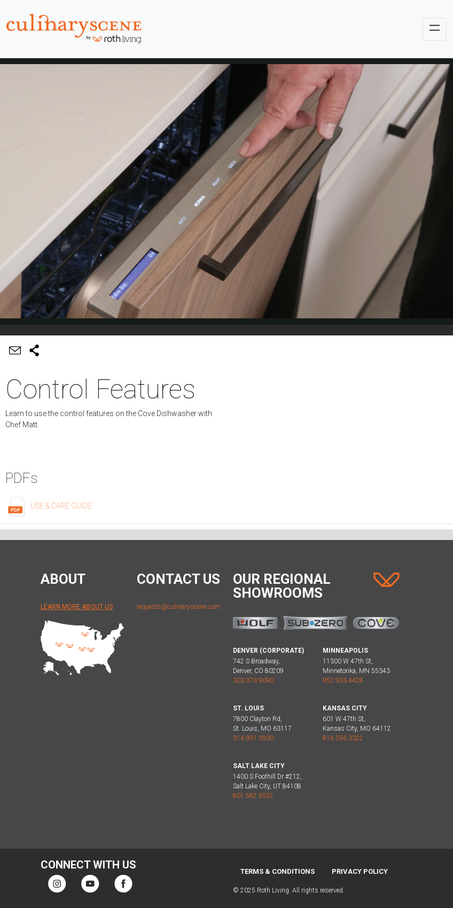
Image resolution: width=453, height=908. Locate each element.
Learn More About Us (77, 606)
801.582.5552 (253, 796)
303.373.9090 (253, 680)
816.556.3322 (343, 738)
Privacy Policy (360, 871)
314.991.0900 (253, 738)
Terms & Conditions (277, 871)
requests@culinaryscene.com (178, 606)
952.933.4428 (343, 680)
